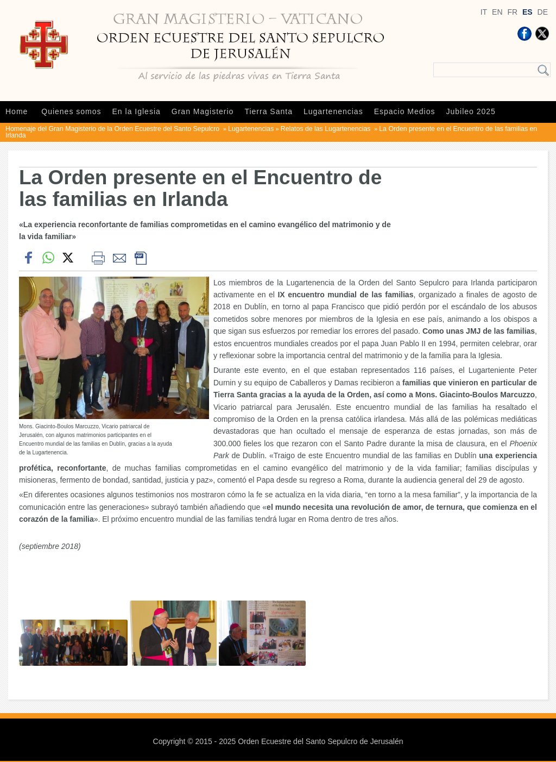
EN (497, 12)
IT (484, 12)
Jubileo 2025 (471, 111)
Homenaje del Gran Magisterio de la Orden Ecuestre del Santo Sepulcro (113, 129)
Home (16, 111)
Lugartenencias (333, 111)
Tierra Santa (268, 111)
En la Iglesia (136, 111)
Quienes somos (71, 111)
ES (527, 12)
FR (512, 12)
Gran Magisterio (203, 111)
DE (543, 12)
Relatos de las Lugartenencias (326, 129)
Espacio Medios (404, 111)
